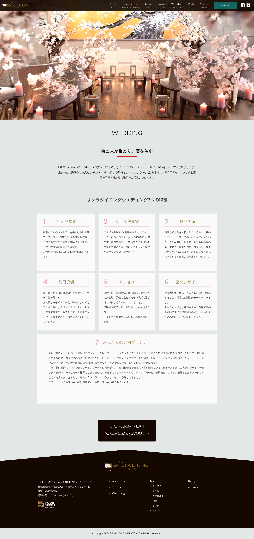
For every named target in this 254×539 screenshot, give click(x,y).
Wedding (176, 5)
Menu (148, 5)
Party (191, 5)
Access (204, 5)
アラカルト (158, 495)
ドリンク (157, 510)
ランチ (155, 505)
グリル (155, 490)
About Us (131, 5)
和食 (154, 500)
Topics (162, 5)
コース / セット (160, 485)
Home (113, 5)
